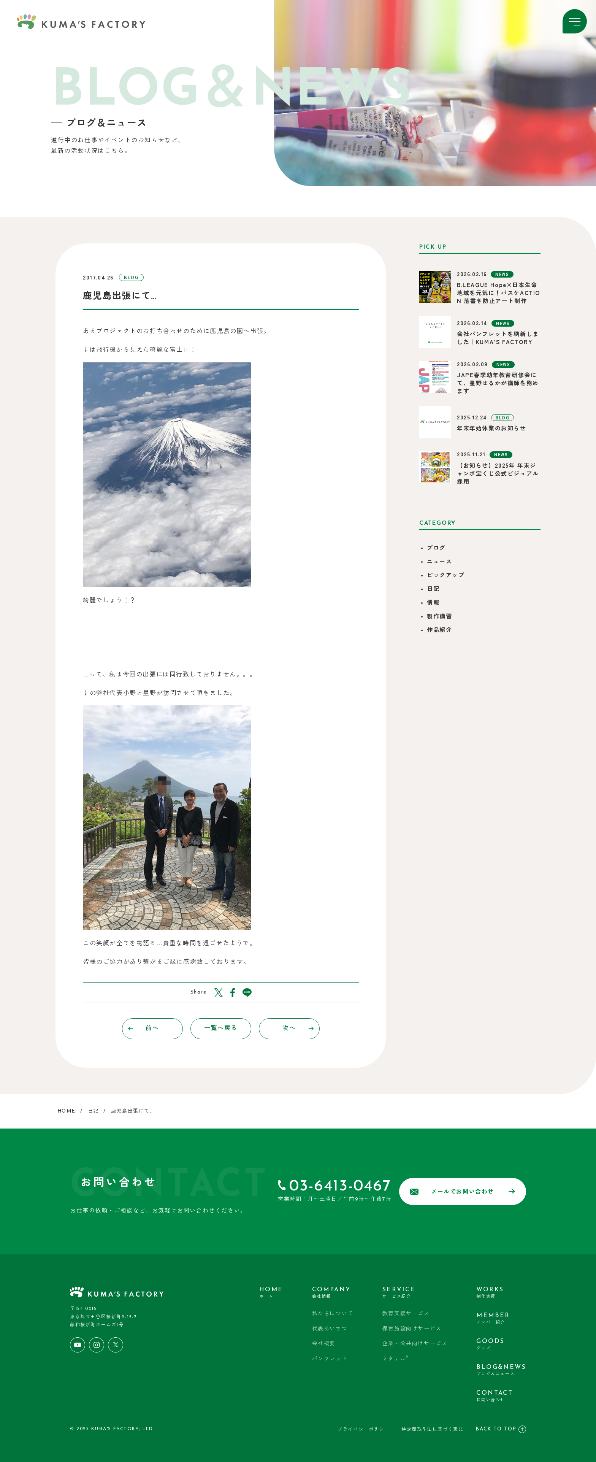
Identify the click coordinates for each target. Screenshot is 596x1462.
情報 (433, 603)
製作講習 (439, 617)
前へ (143, 1028)
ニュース (439, 562)
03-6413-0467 (340, 1186)
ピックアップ (446, 576)
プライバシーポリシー (363, 1429)
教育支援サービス (406, 1314)
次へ (298, 1028)
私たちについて (332, 1314)
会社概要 (324, 1344)
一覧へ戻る (221, 1028)
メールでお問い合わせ (462, 1192)
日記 (433, 589)
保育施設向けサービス (412, 1329)
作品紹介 (439, 630)
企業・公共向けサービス (415, 1344)
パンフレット (330, 1359)
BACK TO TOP (501, 1429)
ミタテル (395, 1359)
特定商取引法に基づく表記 (432, 1429)
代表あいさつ (330, 1329)
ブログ (436, 548)
